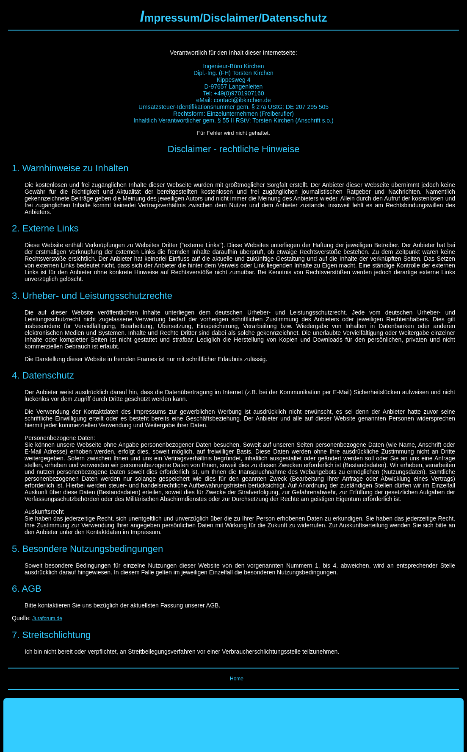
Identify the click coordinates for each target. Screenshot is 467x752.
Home (236, 679)
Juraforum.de (47, 618)
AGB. (213, 605)
